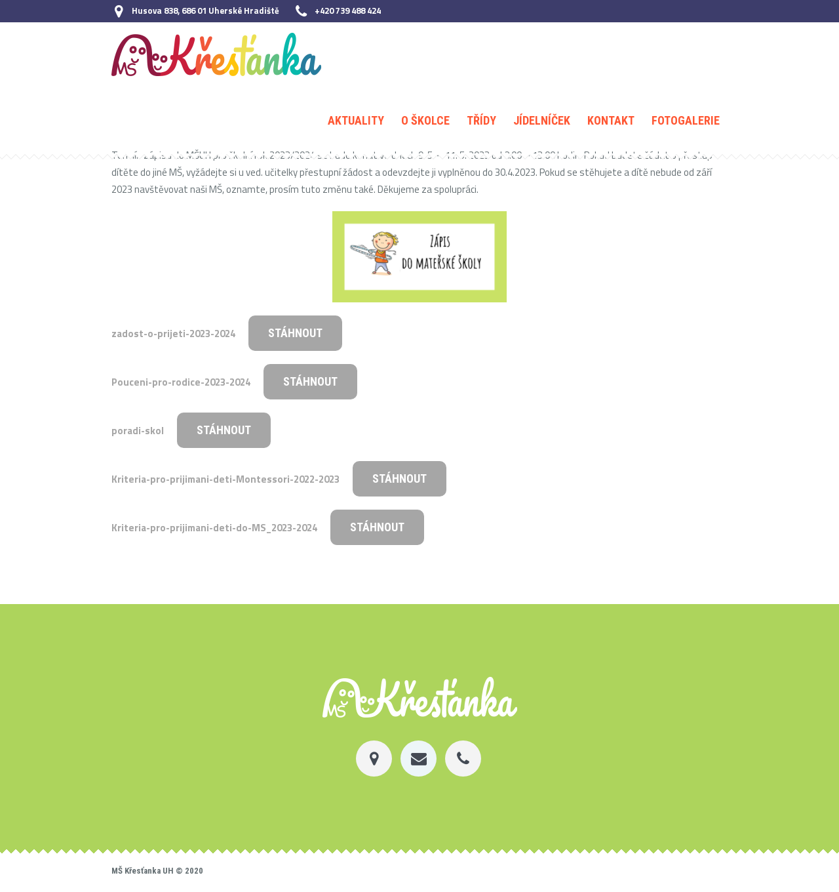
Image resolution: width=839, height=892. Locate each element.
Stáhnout (295, 333)
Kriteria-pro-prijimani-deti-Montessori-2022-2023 (225, 479)
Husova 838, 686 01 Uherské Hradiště (205, 10)
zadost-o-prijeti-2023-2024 (173, 333)
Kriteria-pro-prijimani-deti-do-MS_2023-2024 (214, 527)
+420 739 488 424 (348, 10)
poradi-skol (137, 430)
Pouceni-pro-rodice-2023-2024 (180, 382)
